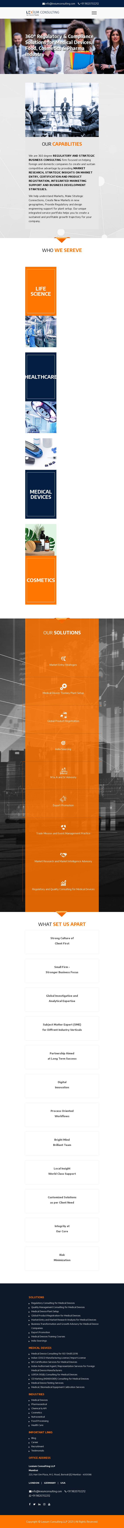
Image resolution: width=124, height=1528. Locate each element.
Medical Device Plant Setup (44, 1311)
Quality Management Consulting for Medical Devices (57, 1307)
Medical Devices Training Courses (47, 1337)
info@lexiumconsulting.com (58, 3)
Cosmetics (35, 1413)
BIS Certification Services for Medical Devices (53, 1362)
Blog (32, 1438)
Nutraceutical (37, 1417)
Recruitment (36, 1446)
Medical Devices (38, 1400)
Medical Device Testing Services (46, 1383)
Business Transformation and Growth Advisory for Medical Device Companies (63, 1326)
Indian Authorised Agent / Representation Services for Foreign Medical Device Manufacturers (62, 1368)
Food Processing (39, 1421)
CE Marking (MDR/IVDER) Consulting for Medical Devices (59, 1379)
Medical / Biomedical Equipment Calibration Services (56, 1387)
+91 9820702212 (88, 3)
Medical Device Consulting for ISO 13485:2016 (53, 1354)
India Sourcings (38, 1341)
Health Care (36, 1425)
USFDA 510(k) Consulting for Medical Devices (53, 1375)
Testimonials (36, 1451)
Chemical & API (38, 1408)
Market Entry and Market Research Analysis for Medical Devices (62, 1320)
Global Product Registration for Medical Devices (54, 1316)
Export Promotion (39, 1332)
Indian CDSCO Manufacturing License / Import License (57, 1358)
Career (33, 1442)
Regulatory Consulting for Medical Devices (52, 1303)
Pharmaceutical (38, 1404)
